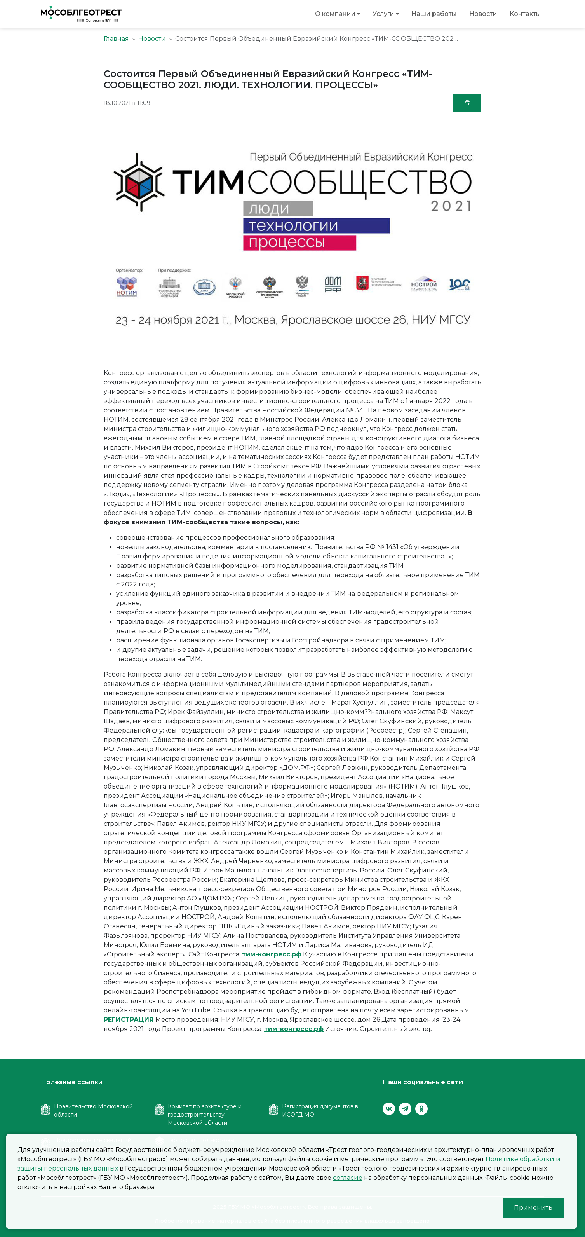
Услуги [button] (383, 13)
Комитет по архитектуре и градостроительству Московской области (205, 1114)
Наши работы (434, 13)
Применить (533, 1207)
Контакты (525, 13)
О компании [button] (335, 13)
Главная (116, 38)
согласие (347, 1177)
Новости (483, 13)
